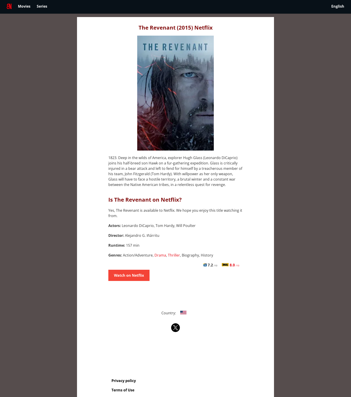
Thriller (174, 255)
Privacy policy (123, 380)
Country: (175, 313)
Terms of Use (122, 390)
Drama (160, 255)
